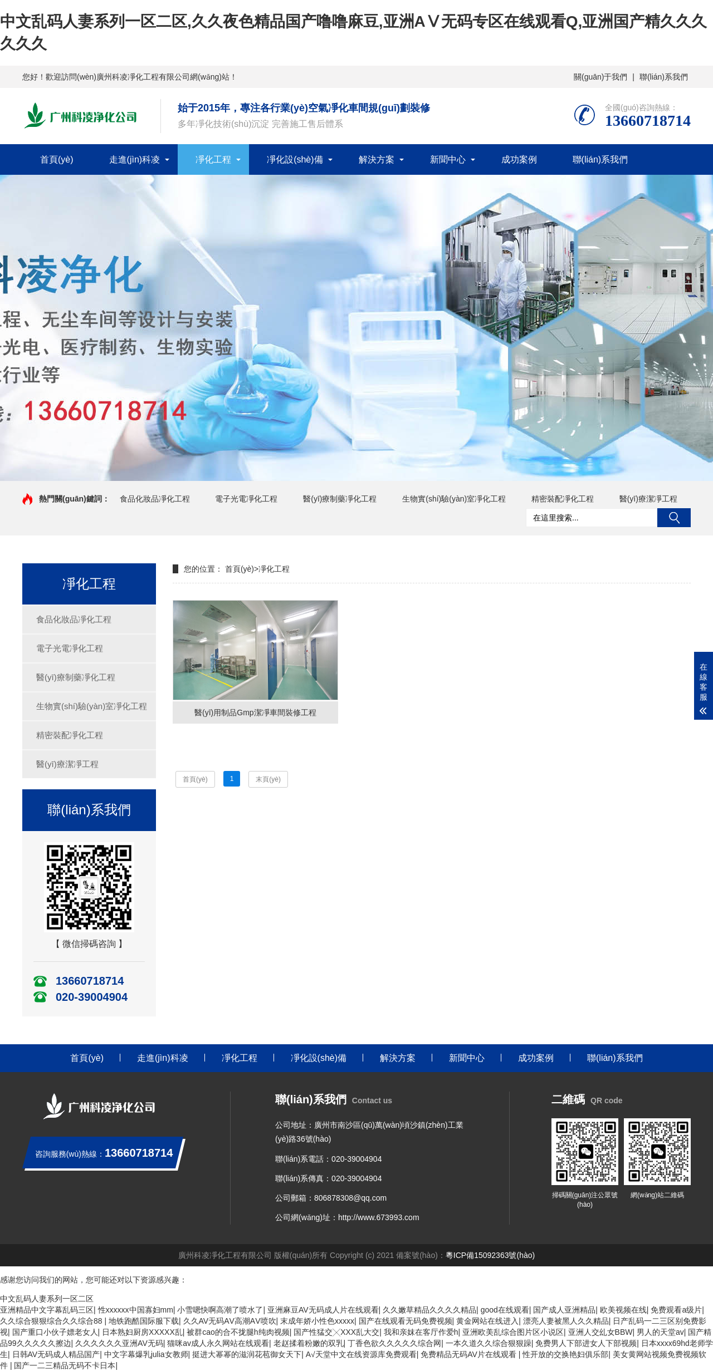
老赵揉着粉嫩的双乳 (309, 1343)
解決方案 (376, 159)
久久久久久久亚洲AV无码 (119, 1343)
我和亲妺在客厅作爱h (421, 1332)
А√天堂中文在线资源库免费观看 (361, 1354)
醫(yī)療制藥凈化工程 (340, 498)
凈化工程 (213, 159)
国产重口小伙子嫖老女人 (55, 1332)
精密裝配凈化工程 (562, 498)
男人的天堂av (660, 1332)
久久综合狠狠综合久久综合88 (52, 1320)
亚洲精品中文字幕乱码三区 (47, 1309)
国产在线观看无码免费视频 (405, 1320)
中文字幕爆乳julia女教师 (146, 1354)
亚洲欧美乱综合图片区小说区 (513, 1332)
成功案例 (519, 159)
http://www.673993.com (378, 1217)
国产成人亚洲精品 (564, 1309)
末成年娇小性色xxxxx (317, 1320)
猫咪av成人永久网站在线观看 (218, 1343)
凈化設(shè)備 (295, 159)
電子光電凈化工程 (246, 498)
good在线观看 (505, 1309)
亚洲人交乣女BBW (600, 1332)
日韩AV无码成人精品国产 (56, 1354)
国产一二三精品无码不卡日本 (64, 1365)
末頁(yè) (268, 779)
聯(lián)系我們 (663, 76)
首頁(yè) (57, 159)
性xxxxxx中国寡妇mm (135, 1309)
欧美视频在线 (623, 1309)
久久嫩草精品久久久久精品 (429, 1309)
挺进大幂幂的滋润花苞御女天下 (246, 1354)
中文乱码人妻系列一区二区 (47, 1298)
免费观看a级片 (676, 1309)
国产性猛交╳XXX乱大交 (336, 1332)
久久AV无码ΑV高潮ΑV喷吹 (229, 1320)
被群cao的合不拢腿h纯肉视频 (238, 1332)
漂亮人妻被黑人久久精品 (566, 1320)
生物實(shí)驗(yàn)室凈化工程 (454, 498)
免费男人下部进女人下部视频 (586, 1343)
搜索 (674, 517)
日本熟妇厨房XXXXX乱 (142, 1332)
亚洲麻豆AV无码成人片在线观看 (323, 1309)
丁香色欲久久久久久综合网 (394, 1343)
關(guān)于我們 (600, 76)
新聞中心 (448, 159)
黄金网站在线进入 (487, 1320)
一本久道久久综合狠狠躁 (488, 1343)
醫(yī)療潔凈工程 (648, 498)
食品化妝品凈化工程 (155, 498)
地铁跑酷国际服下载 (144, 1320)
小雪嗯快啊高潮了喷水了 (220, 1309)
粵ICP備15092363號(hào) (490, 1255)
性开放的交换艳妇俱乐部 (565, 1354)
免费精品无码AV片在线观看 (470, 1354)
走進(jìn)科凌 (134, 159)
